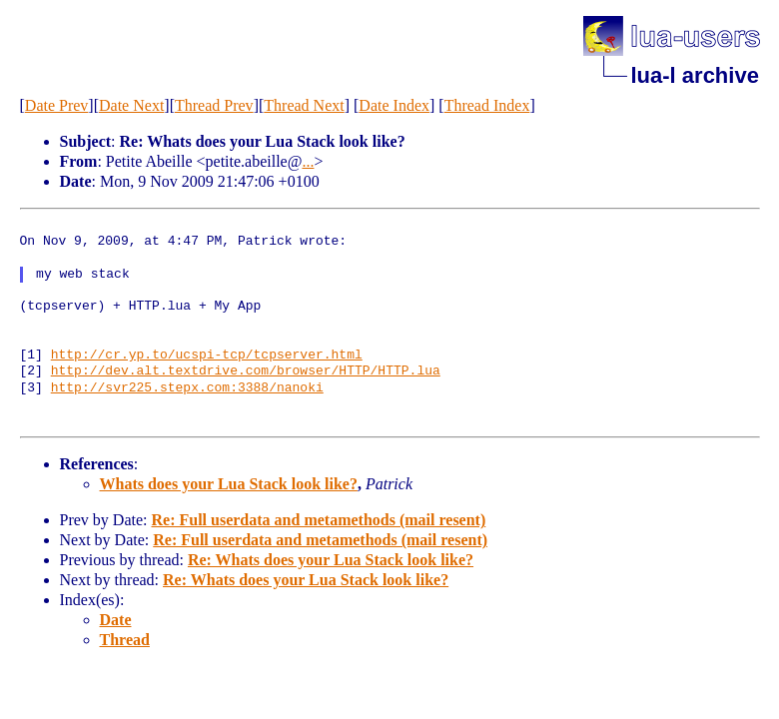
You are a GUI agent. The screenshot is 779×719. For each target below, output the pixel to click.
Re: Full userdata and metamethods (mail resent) (318, 519)
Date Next (131, 105)
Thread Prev (214, 105)
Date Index (394, 105)
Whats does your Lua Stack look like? (229, 483)
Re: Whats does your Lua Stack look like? (330, 559)
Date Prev (57, 105)
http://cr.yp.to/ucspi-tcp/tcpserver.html (207, 355)
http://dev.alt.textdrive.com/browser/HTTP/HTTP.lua (245, 371)
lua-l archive (695, 75)
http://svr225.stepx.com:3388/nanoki (187, 388)
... (308, 161)
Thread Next (304, 105)
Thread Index (487, 105)
